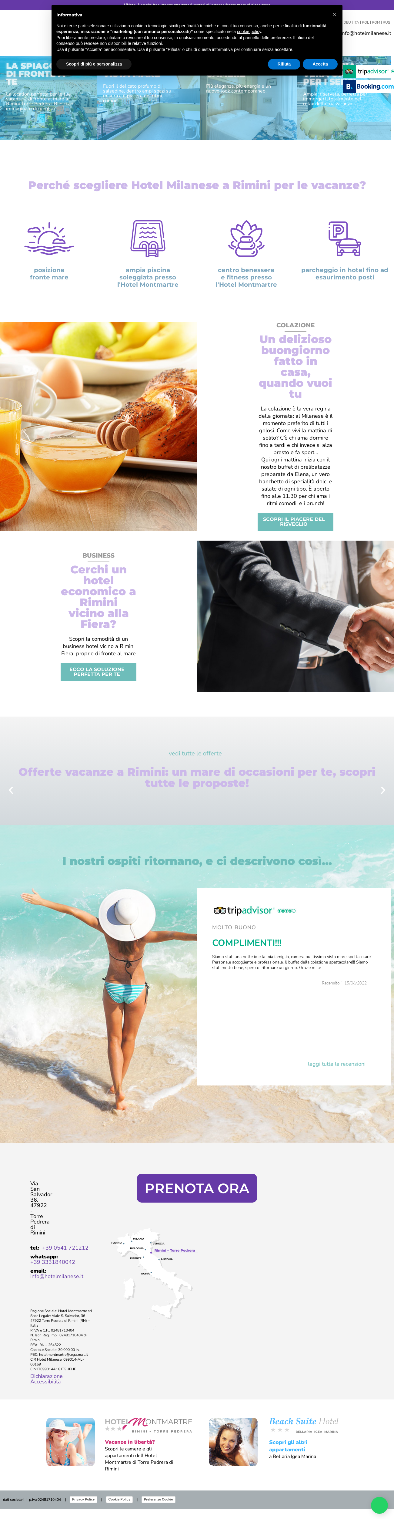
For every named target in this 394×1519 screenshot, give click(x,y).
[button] (11, 801)
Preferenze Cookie (158, 1509)
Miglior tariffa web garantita (197, 1135)
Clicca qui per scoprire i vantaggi (197, 1160)
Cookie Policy (119, 1509)
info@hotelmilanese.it (56, 1287)
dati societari (13, 1509)
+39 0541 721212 (65, 1258)
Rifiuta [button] (284, 64)
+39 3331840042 (52, 1272)
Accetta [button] (320, 64)
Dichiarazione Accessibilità (46, 1389)
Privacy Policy (83, 1509)
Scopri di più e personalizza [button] (94, 64)
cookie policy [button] (249, 31)
